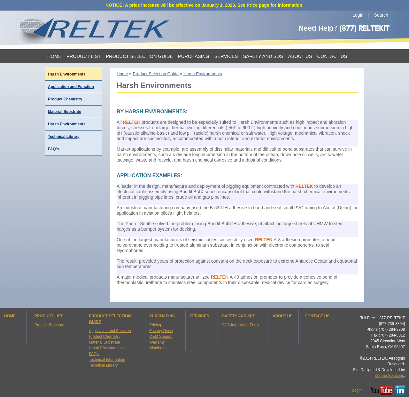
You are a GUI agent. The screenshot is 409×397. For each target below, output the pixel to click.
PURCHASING (162, 316)
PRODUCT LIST (49, 316)
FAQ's (53, 149)
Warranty (157, 342)
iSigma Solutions (389, 375)
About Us (300, 56)
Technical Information (107, 359)
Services (226, 56)
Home (54, 56)
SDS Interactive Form (240, 325)
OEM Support (161, 336)
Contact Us (332, 56)
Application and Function (71, 86)
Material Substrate (64, 111)
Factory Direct (161, 331)
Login (357, 15)
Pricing (155, 325)
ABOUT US (283, 316)
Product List (83, 56)
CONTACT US (317, 316)
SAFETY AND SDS (238, 316)
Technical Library (63, 136)
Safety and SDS (263, 56)
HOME (10, 316)
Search (381, 15)
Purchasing (193, 56)
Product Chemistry (65, 99)
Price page (258, 5)
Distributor (158, 348)
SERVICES (199, 316)
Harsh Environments (66, 124)
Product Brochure (49, 325)
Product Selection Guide (139, 56)
